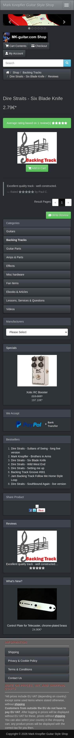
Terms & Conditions (20, 669)
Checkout (39, 46)
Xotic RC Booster (37, 392)
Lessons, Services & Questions (25, 300)
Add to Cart (37, 168)
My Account (14, 53)
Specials (11, 347)
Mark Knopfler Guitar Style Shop (28, 5)
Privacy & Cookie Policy (22, 660)
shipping (19, 704)
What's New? (14, 581)
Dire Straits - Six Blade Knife (27, 76)
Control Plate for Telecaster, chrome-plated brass (37, 625)
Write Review (58, 215)
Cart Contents (16, 46)
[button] (8, 20)
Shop (16, 72)
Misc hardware (15, 274)
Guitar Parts (13, 248)
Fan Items (12, 283)
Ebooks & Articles (17, 291)
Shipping (13, 652)
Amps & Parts (14, 257)
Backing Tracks (32, 72)
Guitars (10, 231)
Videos (10, 309)
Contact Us (15, 678)
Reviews (53, 76)
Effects (10, 265)
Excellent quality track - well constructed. (31, 564)
